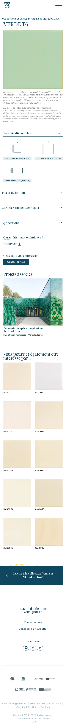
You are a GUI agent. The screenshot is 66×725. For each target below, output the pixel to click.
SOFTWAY (33, 722)
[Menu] (58, 5)
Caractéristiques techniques (33, 208)
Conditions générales (14, 703)
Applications (33, 223)
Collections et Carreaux (16, 19)
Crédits (20, 707)
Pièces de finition (33, 193)
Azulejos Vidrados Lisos (46, 19)
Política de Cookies (39, 707)
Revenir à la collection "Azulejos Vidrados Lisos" (29, 575)
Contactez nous (16, 262)
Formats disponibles (31, 133)
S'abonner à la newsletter (33, 629)
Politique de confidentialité (45, 703)
